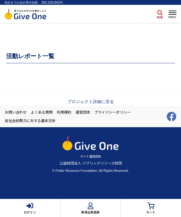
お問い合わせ (16, 112)
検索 (160, 17)
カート (150, 212)
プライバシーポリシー (112, 112)
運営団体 (83, 112)
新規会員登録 (90, 212)
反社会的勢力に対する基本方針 (30, 120)
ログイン (30, 212)
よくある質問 (42, 112)
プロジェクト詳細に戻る (90, 101)
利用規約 (64, 112)
